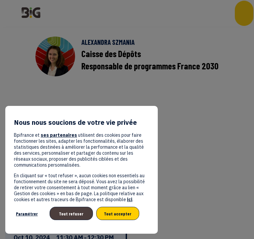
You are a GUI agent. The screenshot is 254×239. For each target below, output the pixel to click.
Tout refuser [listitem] (71, 213)
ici (129, 199)
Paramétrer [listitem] (27, 213)
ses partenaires (59, 135)
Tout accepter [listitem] (117, 213)
